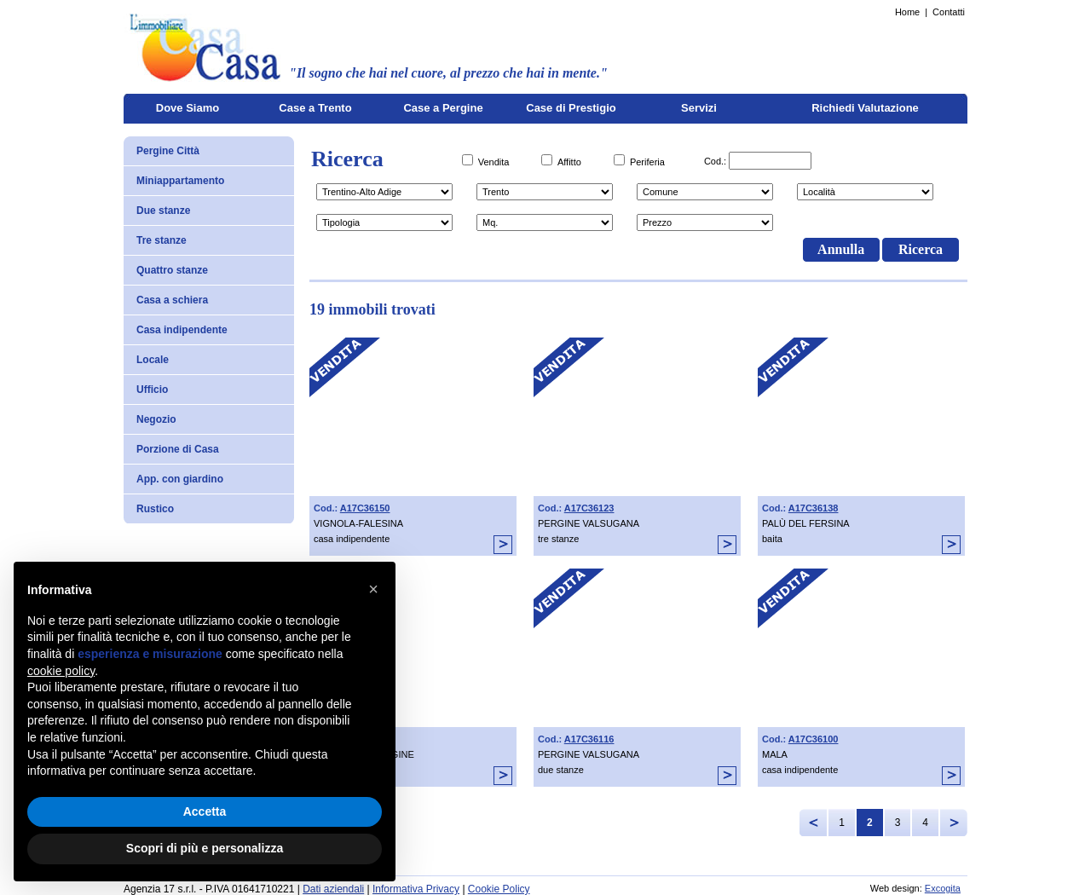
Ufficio (152, 390)
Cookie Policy (499, 889)
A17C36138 (813, 508)
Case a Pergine (442, 107)
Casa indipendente (182, 330)
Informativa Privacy (415, 889)
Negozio (156, 419)
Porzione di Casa (177, 449)
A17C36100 (813, 739)
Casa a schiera (172, 300)
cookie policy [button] (61, 671)
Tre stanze (161, 240)
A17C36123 (589, 508)
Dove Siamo (187, 107)
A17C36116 (589, 739)
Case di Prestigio (570, 107)
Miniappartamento (180, 181)
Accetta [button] (205, 811)
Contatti (948, 12)
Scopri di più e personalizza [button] (204, 848)
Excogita (943, 888)
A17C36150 (365, 508)
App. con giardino (179, 479)
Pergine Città (167, 151)
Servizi (699, 107)
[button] (373, 589)
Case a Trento (315, 107)
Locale (152, 360)
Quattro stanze (172, 270)
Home (907, 12)
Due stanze (163, 211)
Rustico (155, 509)
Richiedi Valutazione (865, 107)
